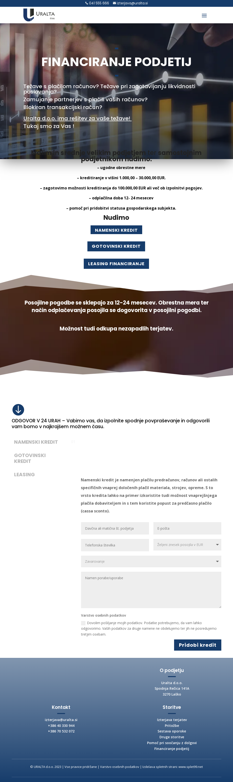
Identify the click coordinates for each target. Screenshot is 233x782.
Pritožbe (172, 725)
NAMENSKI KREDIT (116, 230)
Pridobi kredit (197, 645)
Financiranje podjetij (171, 748)
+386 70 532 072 (61, 731)
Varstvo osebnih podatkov (119, 767)
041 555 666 (98, 3)
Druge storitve (171, 737)
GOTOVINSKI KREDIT (116, 246)
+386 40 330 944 (61, 725)
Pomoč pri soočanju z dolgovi (172, 742)
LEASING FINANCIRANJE (116, 264)
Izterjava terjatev (172, 719)
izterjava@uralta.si (132, 3)
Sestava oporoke (172, 731)
